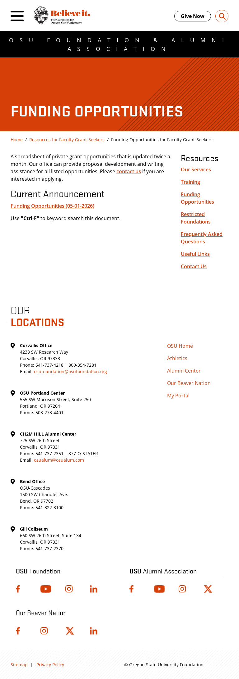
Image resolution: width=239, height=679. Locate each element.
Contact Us (194, 266)
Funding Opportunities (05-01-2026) (52, 205)
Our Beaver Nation (189, 383)
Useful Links (195, 254)
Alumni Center (184, 370)
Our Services (196, 169)
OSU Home (180, 345)
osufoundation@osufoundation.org (70, 371)
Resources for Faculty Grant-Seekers (67, 140)
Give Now (192, 16)
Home (17, 140)
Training (190, 182)
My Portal (178, 395)
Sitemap (19, 665)
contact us (128, 171)
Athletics (177, 358)
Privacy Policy (50, 665)
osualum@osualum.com (59, 460)
